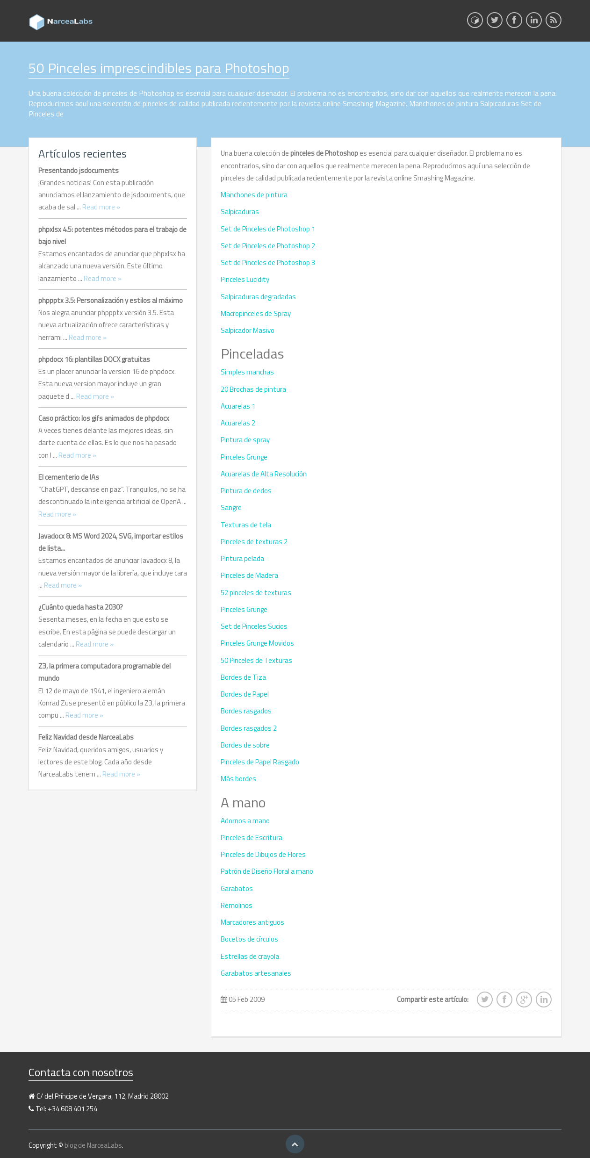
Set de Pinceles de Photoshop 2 (268, 245)
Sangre (231, 507)
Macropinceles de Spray (256, 313)
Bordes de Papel (245, 694)
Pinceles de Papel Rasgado (260, 761)
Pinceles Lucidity (245, 279)
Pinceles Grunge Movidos (257, 643)
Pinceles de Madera (249, 575)
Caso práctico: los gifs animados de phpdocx (103, 418)
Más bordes (238, 778)
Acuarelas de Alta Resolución (264, 473)
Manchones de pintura (254, 194)
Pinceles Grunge (244, 457)
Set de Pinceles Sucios (254, 626)
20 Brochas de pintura (253, 389)
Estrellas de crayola (250, 956)
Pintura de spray (245, 439)
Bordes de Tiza (243, 677)
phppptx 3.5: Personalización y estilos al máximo (110, 300)
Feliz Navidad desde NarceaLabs (86, 737)
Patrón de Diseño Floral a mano (267, 871)
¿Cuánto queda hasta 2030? (80, 607)
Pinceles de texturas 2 (254, 541)
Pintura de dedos (246, 490)
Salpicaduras (240, 211)
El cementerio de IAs (68, 477)
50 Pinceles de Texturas (256, 660)
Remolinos (236, 905)
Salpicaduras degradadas (258, 296)
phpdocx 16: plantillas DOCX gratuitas (94, 359)
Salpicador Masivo (247, 330)
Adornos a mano (245, 820)
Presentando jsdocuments (78, 170)
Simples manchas (247, 372)
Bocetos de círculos (249, 939)
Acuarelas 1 (238, 406)
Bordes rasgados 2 (249, 728)
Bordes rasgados (246, 710)
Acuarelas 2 (238, 422)
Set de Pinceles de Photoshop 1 (268, 228)
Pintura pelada (242, 558)
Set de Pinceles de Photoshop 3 (268, 262)
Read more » (101, 206)
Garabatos (237, 888)
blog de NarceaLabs (93, 1145)
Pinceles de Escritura (251, 837)
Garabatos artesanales (256, 973)
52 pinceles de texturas (256, 592)
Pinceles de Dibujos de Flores (263, 854)
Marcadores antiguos (252, 922)
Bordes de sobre (245, 745)
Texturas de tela (246, 524)
